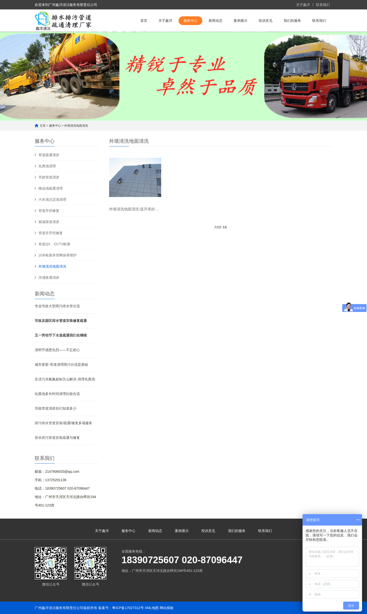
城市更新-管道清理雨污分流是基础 (61, 364)
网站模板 (167, 608)
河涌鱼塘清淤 (48, 277)
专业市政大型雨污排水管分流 (57, 306)
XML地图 (152, 608)
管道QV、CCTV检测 (54, 244)
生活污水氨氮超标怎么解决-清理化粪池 (65, 379)
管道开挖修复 (48, 211)
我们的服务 (292, 21)
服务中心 (190, 21)
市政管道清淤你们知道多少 (55, 408)
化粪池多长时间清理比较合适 (57, 394)
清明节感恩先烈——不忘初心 (57, 350)
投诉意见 (266, 21)
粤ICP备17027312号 (128, 608)
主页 (43, 125)
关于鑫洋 (303, 5)
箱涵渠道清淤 (48, 222)
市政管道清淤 (48, 177)
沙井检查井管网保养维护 (57, 255)
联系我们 (323, 5)
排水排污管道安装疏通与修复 (57, 438)
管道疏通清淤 (48, 155)
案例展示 (240, 21)
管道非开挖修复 (50, 233)
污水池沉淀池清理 (52, 199)
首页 (143, 21)
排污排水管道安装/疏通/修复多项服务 (63, 423)
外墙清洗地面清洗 (76, 125)
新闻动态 (215, 21)
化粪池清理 (47, 166)
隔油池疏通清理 (50, 188)
